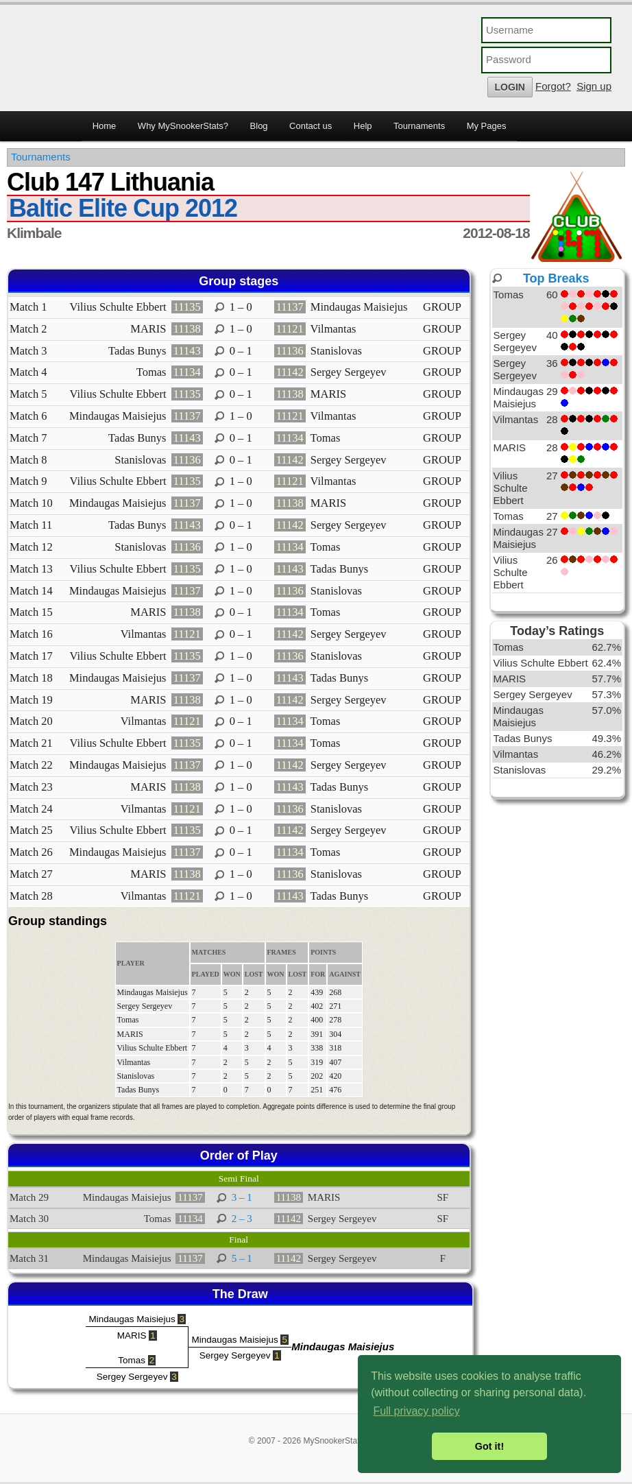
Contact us (310, 126)
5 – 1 (242, 1258)
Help (363, 126)
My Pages (487, 126)
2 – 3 (242, 1218)
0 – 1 (241, 350)
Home (105, 126)
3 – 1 (242, 1197)
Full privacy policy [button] (416, 1411)
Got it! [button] (489, 1446)
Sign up (593, 86)
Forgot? (553, 86)
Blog (259, 126)
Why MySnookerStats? (183, 126)
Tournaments (419, 126)
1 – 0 (241, 306)
